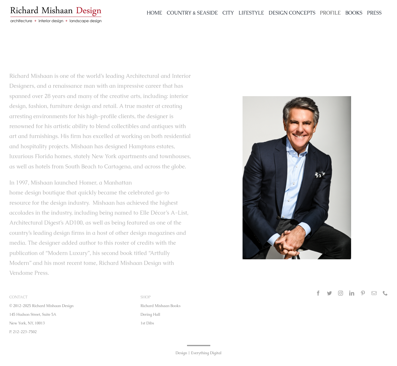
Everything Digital (206, 352)
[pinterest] (362, 293)
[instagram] (340, 293)
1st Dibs (147, 323)
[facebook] (318, 293)
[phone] (385, 293)
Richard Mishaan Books (161, 305)
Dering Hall (150, 314)
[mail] (374, 293)
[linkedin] (351, 293)
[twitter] (329, 293)
